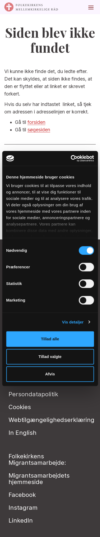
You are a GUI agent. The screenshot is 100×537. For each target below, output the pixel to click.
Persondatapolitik (33, 394)
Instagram (23, 507)
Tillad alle (50, 339)
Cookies (20, 407)
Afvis (50, 374)
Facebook (22, 495)
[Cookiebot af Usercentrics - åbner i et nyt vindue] (71, 158)
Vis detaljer (73, 322)
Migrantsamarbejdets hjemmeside (39, 478)
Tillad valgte (49, 356)
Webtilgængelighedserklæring (51, 420)
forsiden (36, 122)
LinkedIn (21, 520)
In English (23, 432)
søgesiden (38, 129)
